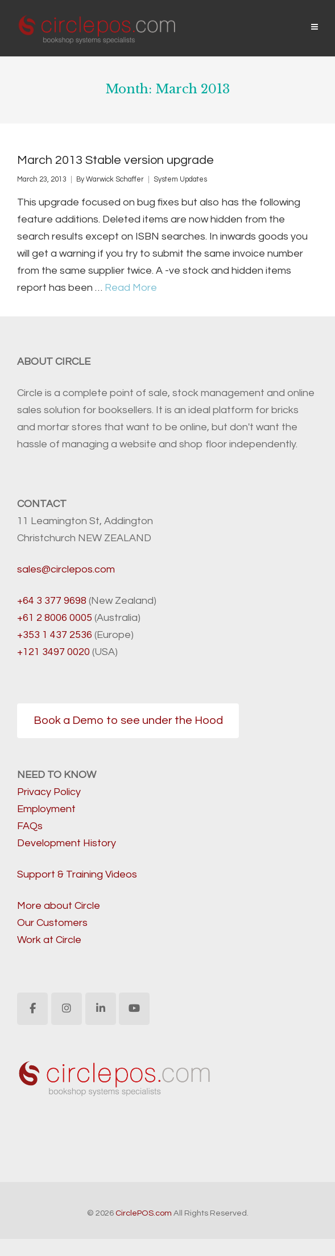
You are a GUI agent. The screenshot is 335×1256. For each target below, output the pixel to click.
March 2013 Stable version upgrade (115, 160)
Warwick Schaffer (115, 179)
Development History (66, 843)
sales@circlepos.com (66, 569)
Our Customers (52, 922)
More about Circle (58, 905)
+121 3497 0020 (53, 651)
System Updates (180, 179)
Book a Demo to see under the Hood (128, 720)
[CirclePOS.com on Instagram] (66, 1009)
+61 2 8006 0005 (54, 617)
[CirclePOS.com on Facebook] (32, 1009)
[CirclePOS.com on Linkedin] (100, 1009)
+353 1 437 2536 (54, 634)
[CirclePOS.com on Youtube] (134, 1009)
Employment (46, 809)
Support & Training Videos (77, 874)
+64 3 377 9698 (51, 600)
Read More (131, 287)
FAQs (30, 826)
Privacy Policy (49, 791)
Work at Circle (49, 939)
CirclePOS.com (143, 1213)
